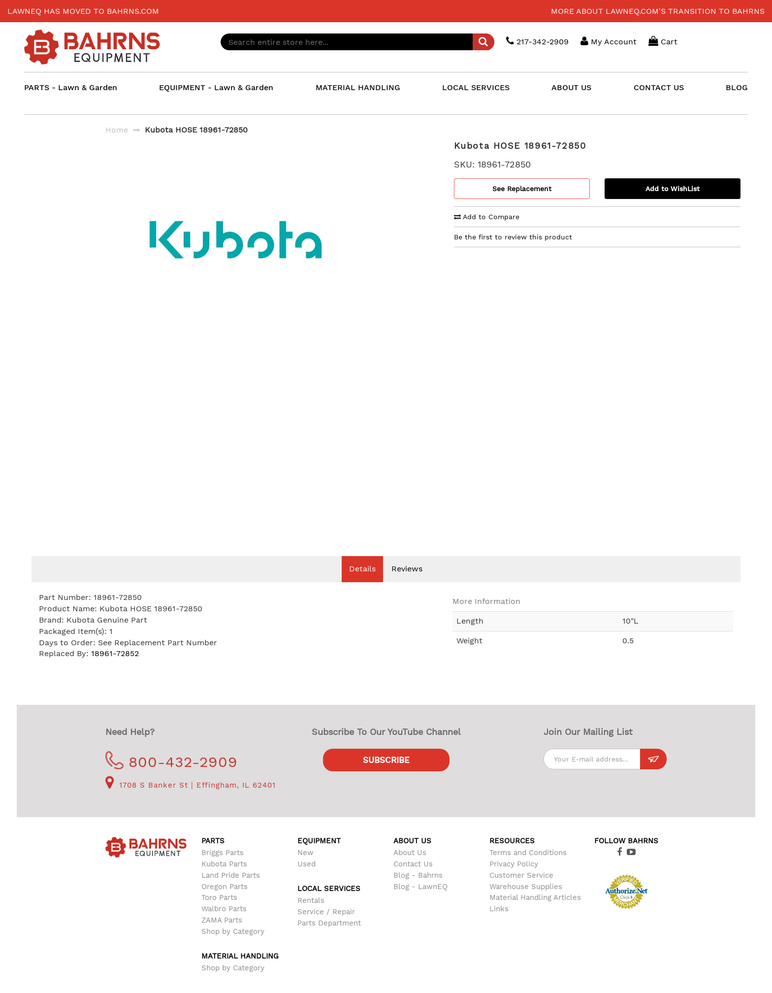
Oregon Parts (224, 901)
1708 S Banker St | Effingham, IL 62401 (190, 799)
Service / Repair (326, 926)
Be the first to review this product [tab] (513, 237)
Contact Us (413, 878)
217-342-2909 (537, 41)
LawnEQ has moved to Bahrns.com (83, 11)
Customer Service (521, 890)
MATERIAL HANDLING (358, 87)
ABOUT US (571, 87)
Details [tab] (362, 583)
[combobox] (357, 41)
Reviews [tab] (406, 583)
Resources (512, 855)
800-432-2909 (171, 776)
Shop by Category (232, 946)
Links (499, 923)
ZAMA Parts (221, 934)
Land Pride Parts (230, 890)
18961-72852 (115, 668)
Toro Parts (219, 912)
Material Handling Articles (535, 912)
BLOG (737, 87)
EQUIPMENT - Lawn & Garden (216, 87)
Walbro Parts (224, 923)
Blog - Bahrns (418, 890)
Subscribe (386, 775)
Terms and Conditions (528, 867)
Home (116, 129)
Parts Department (329, 937)
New (305, 867)
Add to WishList (672, 189)
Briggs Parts (222, 867)
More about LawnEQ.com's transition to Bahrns (658, 11)
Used (306, 878)
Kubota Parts (224, 878)
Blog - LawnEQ (420, 901)
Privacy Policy (513, 878)
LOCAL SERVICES (476, 87)
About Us (409, 867)
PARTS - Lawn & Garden (70, 87)
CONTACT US (659, 87)
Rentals (310, 915)
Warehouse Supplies (525, 901)
